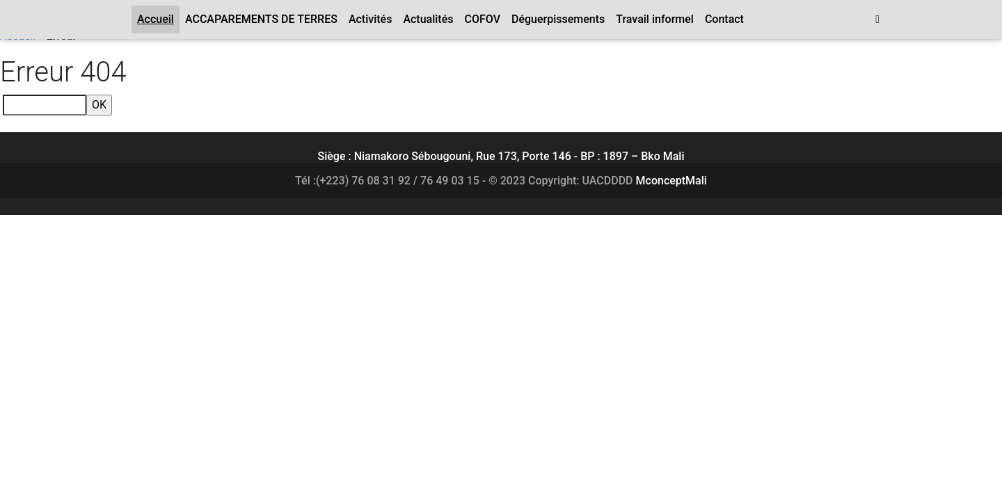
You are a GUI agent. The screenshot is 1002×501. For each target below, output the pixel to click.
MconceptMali (671, 180)
